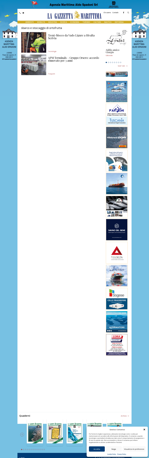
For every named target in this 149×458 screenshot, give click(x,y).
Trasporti (51, 74)
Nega (114, 449)
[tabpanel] (117, 55)
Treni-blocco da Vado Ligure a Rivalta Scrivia (71, 36)
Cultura (97, 22)
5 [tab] (114, 62)
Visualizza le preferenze (134, 449)
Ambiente (29, 22)
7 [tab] (118, 62)
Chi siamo (107, 12)
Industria (52, 22)
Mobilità (41, 22)
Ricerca (63, 22)
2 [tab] (108, 62)
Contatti (115, 12)
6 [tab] (116, 62)
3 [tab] (110, 62)
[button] (144, 429)
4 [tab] (112, 62)
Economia (74, 22)
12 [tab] (44, 449)
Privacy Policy (121, 454)
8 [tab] (120, 62)
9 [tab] (38, 449)
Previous (22, 434)
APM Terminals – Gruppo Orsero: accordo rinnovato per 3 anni (73, 59)
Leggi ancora (117, 55)
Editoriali (119, 22)
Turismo (86, 22)
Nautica (107, 22)
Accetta (97, 449)
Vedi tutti (121, 66)
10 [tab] (40, 449)
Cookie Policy (111, 454)
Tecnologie (52, 51)
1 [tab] (106, 62)
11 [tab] (42, 449)
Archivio (124, 416)
